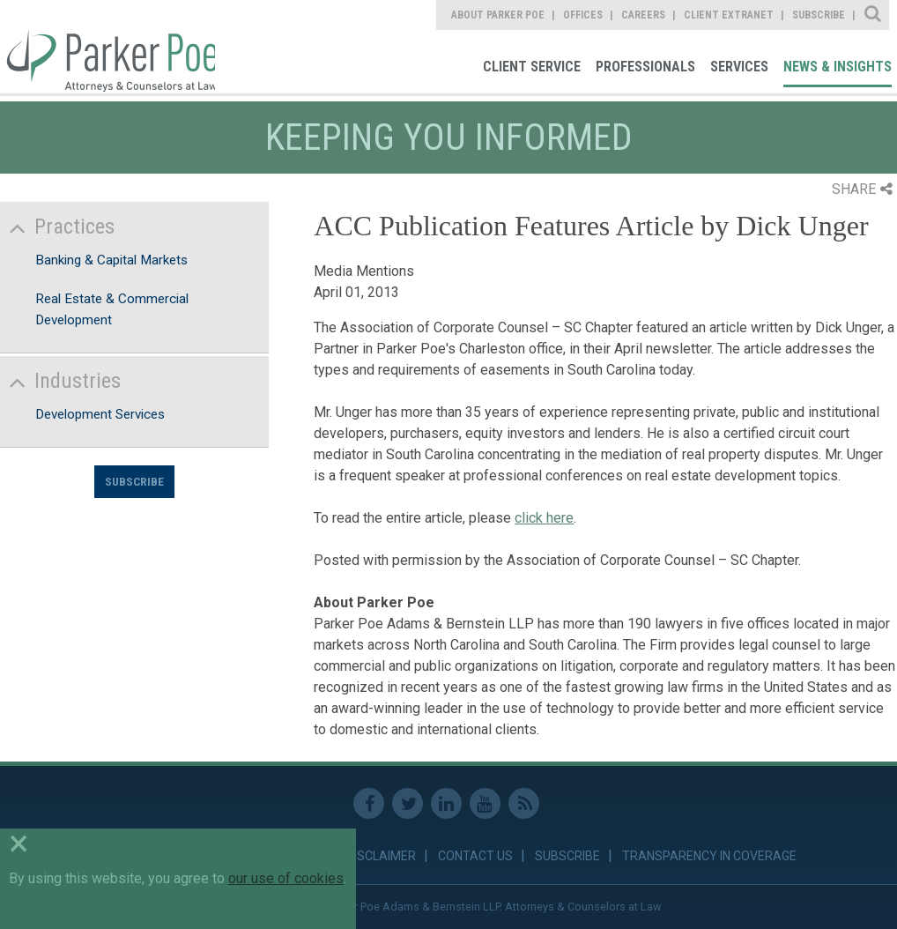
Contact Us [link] (475, 856)
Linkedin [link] (446, 803)
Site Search (873, 15)
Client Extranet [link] (729, 15)
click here (544, 517)
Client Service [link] (532, 66)
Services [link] (739, 66)
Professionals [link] (645, 66)
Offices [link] (583, 15)
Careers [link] (643, 15)
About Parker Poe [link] (498, 15)
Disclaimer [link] (381, 856)
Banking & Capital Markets (111, 260)
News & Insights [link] (837, 66)
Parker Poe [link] (107, 47)
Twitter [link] (407, 803)
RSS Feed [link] (523, 803)
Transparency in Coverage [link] (709, 856)
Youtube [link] (485, 803)
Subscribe (134, 481)
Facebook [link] (368, 803)
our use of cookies (286, 878)
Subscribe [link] (818, 15)
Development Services (100, 414)
